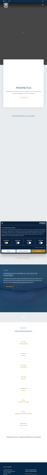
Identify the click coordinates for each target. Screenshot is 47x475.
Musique (23, 378)
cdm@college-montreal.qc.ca (31, 473)
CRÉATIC (23, 411)
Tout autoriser (38, 251)
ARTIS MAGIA (23, 341)
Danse (23, 355)
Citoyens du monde (23, 402)
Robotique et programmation (23, 413)
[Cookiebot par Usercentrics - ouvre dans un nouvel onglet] (40, 223)
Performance (23, 423)
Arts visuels (23, 367)
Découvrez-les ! (10, 286)
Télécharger (23, 97)
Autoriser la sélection (23, 251)
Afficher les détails (39, 247)
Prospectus (23, 87)
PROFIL (23, 400)
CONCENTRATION (23, 388)
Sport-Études (23, 425)
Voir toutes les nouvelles (23, 257)
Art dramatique (23, 343)
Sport (23, 390)
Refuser (8, 251)
